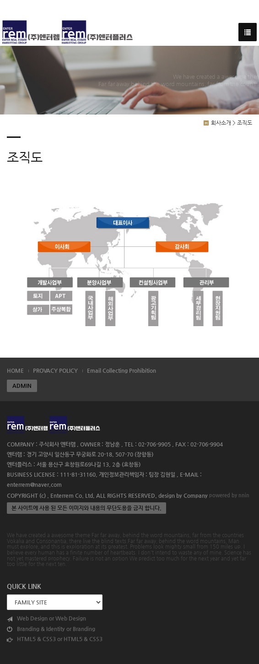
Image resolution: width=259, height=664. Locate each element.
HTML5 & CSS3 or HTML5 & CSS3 (55, 639)
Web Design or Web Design (46, 618)
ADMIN (22, 385)
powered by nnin (229, 495)
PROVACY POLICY (55, 370)
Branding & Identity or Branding (51, 629)
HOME (15, 370)
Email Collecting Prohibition (121, 370)
